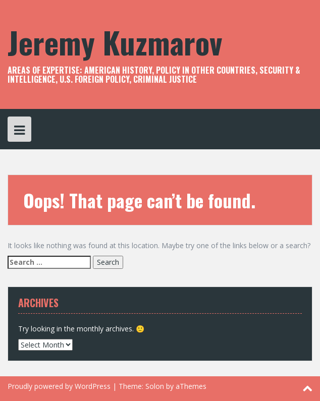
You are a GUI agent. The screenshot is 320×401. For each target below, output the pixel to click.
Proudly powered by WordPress (59, 386)
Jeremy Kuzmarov (115, 41)
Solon (154, 386)
